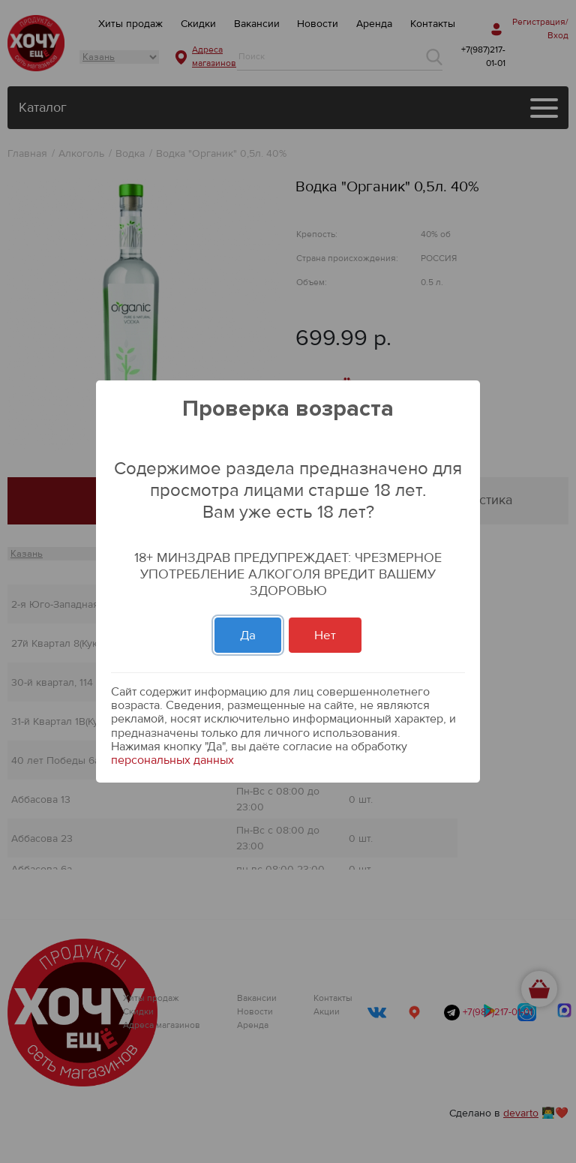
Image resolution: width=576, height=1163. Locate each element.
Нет (325, 635)
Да (248, 635)
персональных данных (172, 760)
